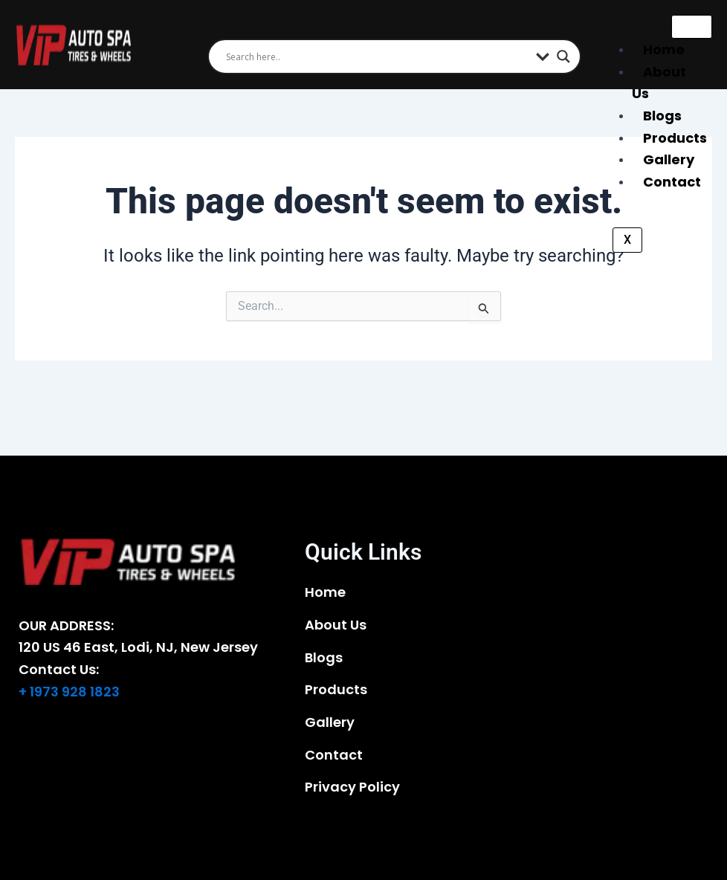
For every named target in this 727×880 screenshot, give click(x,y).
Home (664, 49)
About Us (659, 82)
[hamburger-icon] (691, 27)
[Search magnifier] (563, 56)
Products (675, 138)
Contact (672, 181)
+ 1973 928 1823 (69, 691)
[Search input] (377, 56)
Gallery (668, 159)
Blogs (662, 115)
